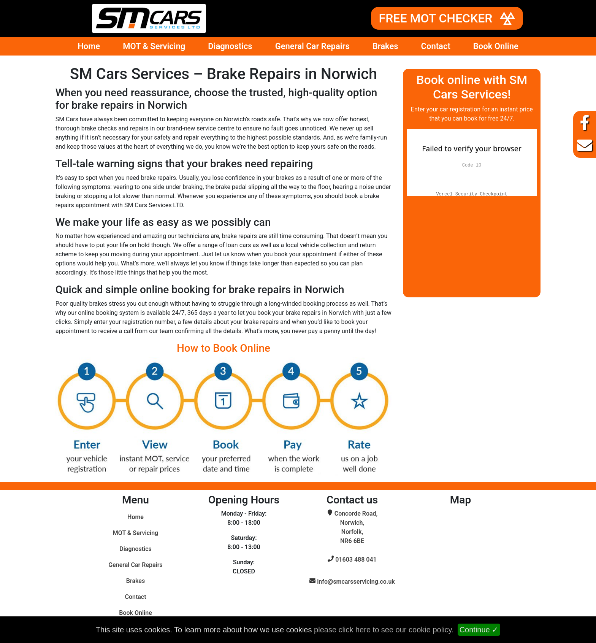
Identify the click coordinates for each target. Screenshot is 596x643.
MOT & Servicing (154, 46)
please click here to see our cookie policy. (384, 630)
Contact (435, 46)
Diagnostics (230, 46)
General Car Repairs (312, 46)
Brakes (385, 46)
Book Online (495, 46)
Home (89, 46)
